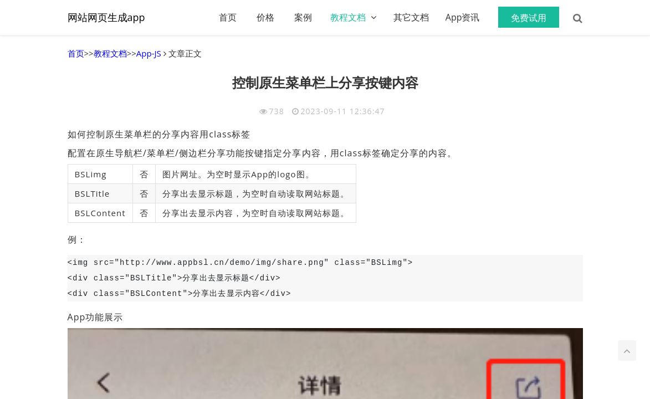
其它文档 (411, 17)
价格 (265, 17)
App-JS (148, 53)
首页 (228, 17)
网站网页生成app (106, 17)
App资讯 (463, 17)
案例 (303, 17)
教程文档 (348, 17)
